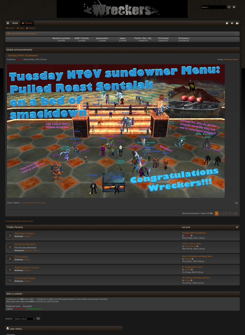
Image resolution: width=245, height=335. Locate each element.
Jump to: (8, 319)
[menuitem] (227, 23)
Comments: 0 (27, 203)
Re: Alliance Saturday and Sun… (196, 278)
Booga (187, 280)
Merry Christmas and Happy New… (197, 256)
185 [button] (235, 213)
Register (32, 28)
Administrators (19, 309)
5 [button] (230, 213)
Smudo (188, 269)
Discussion (21, 257)
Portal (20, 34)
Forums (28, 23)
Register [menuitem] (238, 24)
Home (15, 23)
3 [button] (223, 213)
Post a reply (41, 203)
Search (11, 28)
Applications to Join (27, 267)
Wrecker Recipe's (25, 244)
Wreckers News (231, 59)
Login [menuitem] (233, 24)
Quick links (8, 24)
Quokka (188, 259)
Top (236, 203)
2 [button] (220, 213)
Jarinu (19, 59)
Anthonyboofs (190, 246)
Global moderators (34, 309)
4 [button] (226, 213)
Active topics (28, 221)
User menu (14, 328)
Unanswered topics (13, 221)
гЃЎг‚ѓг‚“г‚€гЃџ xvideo (191, 244)
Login (21, 28)
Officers (27, 236)
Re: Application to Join (192, 267)
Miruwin (28, 250)
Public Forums (15, 227)
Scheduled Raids (25, 278)
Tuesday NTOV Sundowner (194, 233)
